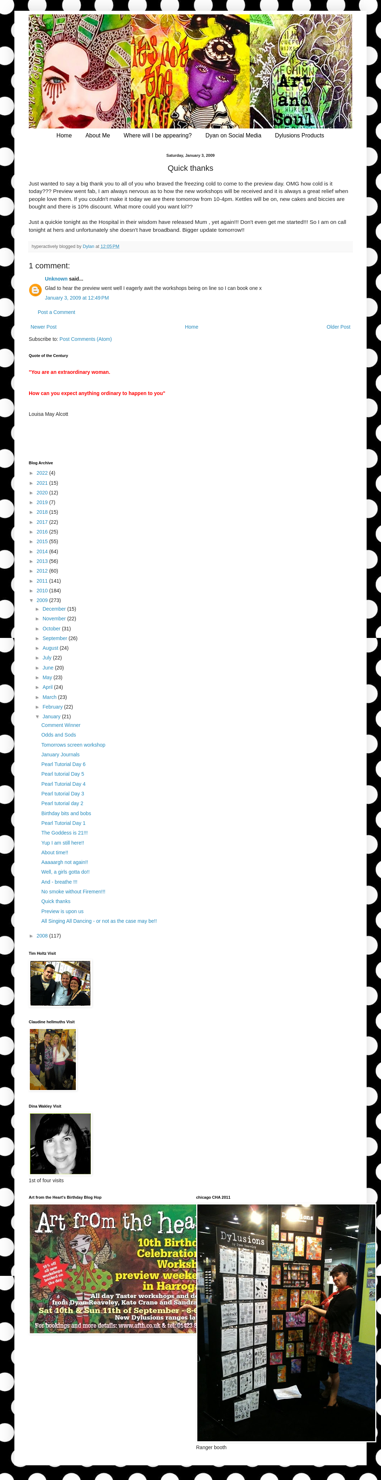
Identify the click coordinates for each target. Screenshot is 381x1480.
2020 (43, 492)
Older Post (338, 327)
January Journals (60, 754)
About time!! (54, 852)
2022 (43, 473)
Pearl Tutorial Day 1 (63, 823)
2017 (43, 522)
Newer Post (43, 327)
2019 (43, 502)
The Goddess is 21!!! (64, 833)
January (52, 716)
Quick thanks (55, 901)
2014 (43, 551)
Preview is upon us (62, 911)
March (50, 697)
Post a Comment (56, 312)
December (54, 609)
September (55, 638)
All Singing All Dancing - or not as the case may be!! (99, 921)
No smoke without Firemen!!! (73, 891)
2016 (43, 532)
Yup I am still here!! (62, 843)
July (47, 658)
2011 (43, 581)
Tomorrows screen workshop (73, 745)
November (54, 618)
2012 (43, 571)
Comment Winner (61, 725)
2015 (43, 541)
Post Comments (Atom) (86, 339)
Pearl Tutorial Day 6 (63, 764)
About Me (98, 135)
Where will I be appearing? (158, 135)
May (47, 677)
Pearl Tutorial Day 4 (63, 784)
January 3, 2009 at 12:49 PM (77, 298)
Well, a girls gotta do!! (65, 872)
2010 (43, 590)
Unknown (56, 279)
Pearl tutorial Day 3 (62, 794)
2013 (43, 561)
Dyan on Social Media (233, 135)
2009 (43, 600)
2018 (43, 512)
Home (64, 135)
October (52, 628)
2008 (43, 936)
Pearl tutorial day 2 (62, 803)
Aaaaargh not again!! (64, 862)
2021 (43, 483)
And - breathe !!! (59, 882)
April (48, 687)
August (50, 648)
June (48, 668)
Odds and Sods (58, 735)
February (53, 707)
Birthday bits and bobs (66, 813)
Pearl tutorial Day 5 (62, 774)
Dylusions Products (299, 135)
